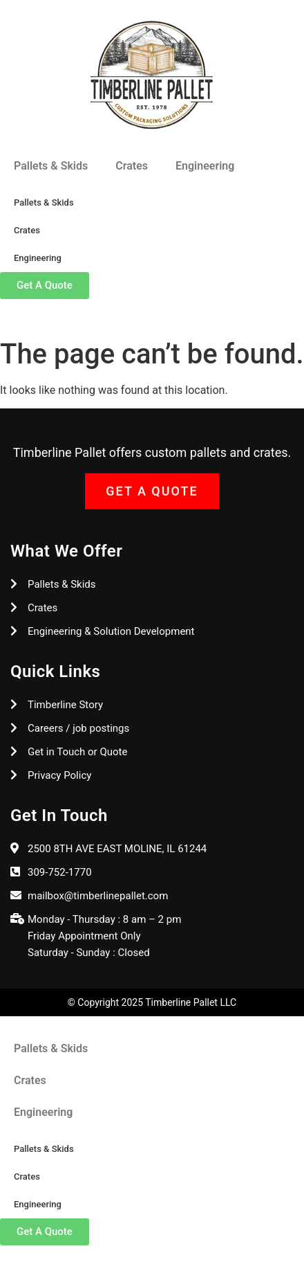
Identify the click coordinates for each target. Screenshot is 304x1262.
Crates (131, 165)
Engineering (204, 165)
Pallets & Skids (51, 165)
